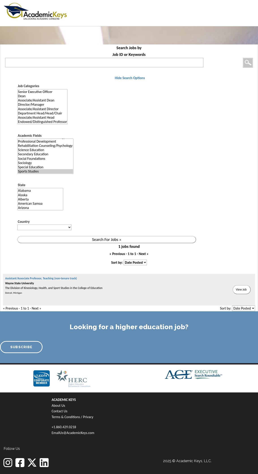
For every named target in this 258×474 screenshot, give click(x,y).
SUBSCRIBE (21, 347)
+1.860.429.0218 (64, 427)
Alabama (40, 190)
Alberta (40, 199)
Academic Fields (29, 135)
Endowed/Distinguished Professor (42, 122)
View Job (241, 289)
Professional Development (45, 141)
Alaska (40, 195)
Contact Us (59, 411)
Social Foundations (45, 158)
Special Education (45, 167)
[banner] (35, 10)
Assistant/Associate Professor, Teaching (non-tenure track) (41, 278)
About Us (58, 405)
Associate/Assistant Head (42, 117)
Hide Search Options (130, 78)
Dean (42, 96)
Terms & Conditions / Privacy (72, 417)
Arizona (40, 208)
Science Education (45, 150)
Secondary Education (45, 154)
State (21, 185)
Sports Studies (45, 171)
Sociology (45, 163)
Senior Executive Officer (42, 92)
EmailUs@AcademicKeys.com (73, 433)
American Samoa (40, 203)
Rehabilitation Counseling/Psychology (45, 145)
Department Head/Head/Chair (42, 113)
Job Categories (28, 86)
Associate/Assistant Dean (42, 100)
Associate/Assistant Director (42, 109)
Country (24, 221)
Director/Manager (42, 104)
